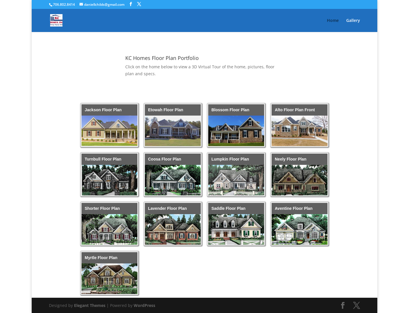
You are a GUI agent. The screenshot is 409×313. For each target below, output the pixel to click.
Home (333, 20)
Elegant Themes (89, 305)
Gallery (353, 20)
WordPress (144, 305)
